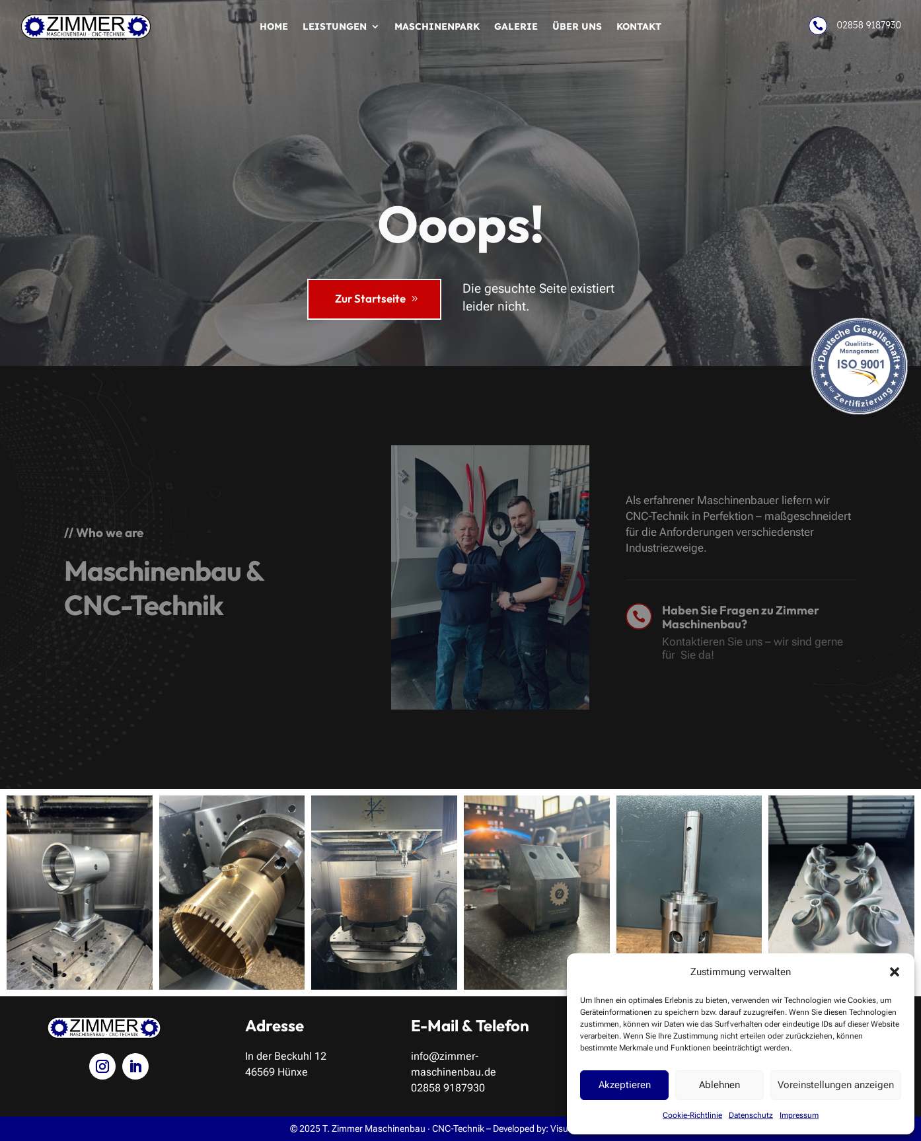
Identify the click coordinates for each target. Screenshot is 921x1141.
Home (274, 27)
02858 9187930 (868, 25)
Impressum (799, 1115)
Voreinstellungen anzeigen (836, 1085)
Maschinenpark (437, 27)
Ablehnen (719, 1085)
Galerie (516, 27)
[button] (894, 971)
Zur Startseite (370, 298)
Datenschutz (751, 1115)
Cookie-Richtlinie (692, 1115)
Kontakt (638, 27)
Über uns (577, 27)
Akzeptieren (625, 1085)
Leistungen (335, 27)
